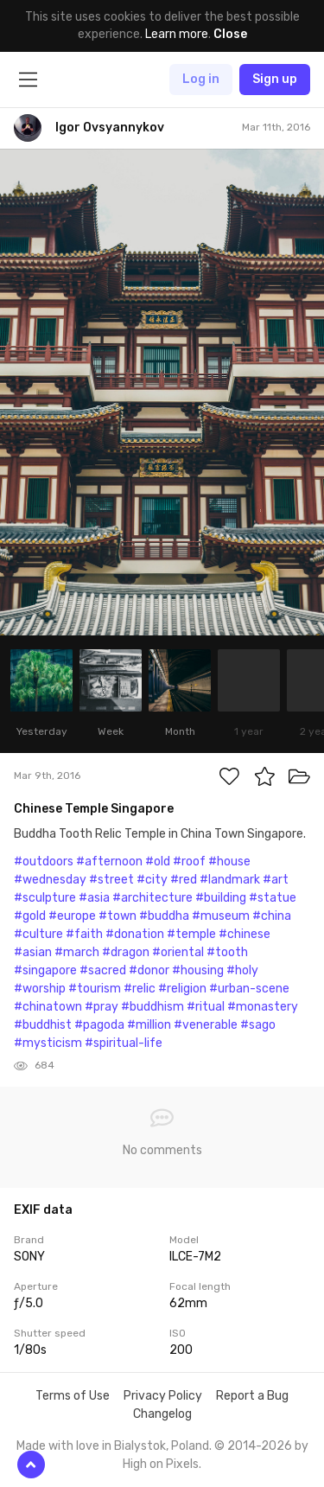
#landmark (230, 879)
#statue (272, 897)
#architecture (152, 897)
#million (149, 1025)
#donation (134, 934)
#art (276, 879)
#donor (149, 970)
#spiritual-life (123, 1043)
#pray (101, 1006)
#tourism (94, 988)
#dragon (125, 952)
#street (111, 879)
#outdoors (43, 861)
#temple (191, 934)
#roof (189, 861)
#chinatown (48, 1006)
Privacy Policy (163, 1395)
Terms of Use (72, 1395)
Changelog (162, 1414)
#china (271, 916)
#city (152, 879)
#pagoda (99, 1025)
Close (230, 34)
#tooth (227, 952)
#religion (182, 988)
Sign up (274, 79)
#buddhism (152, 1006)
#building (220, 897)
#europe (72, 916)
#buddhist (43, 1025)
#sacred (102, 970)
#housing (198, 970)
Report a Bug (252, 1395)
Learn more (176, 34)
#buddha (164, 916)
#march (76, 952)
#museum (221, 916)
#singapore (45, 970)
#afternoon (109, 861)
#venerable (206, 1025)
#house (229, 861)
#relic (140, 988)
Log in (200, 79)
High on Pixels (161, 1464)
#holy (242, 970)
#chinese (244, 934)
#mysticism (48, 1043)
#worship (40, 988)
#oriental (178, 952)
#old (157, 861)
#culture (38, 934)
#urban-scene (249, 988)
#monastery (262, 1006)
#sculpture (45, 897)
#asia (94, 897)
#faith (84, 934)
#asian (33, 952)
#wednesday (50, 879)
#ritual (206, 1006)
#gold (30, 916)
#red (183, 879)
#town (117, 916)
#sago (258, 1025)
